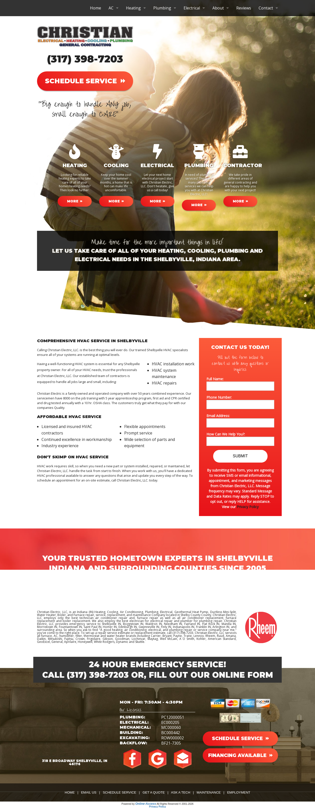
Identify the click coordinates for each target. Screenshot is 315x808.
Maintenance (209, 792)
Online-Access (145, 804)
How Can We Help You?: (240, 439)
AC (111, 8)
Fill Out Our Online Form (211, 675)
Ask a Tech (180, 792)
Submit (240, 456)
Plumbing (162, 8)
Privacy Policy (248, 506)
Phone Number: (240, 402)
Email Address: (240, 420)
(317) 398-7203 (85, 59)
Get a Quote (154, 792)
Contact (266, 8)
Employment (238, 792)
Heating (133, 8)
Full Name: (240, 384)
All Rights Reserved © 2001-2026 (175, 804)
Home (95, 8)
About (218, 8)
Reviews (243, 8)
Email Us (88, 792)
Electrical (192, 8)
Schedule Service (119, 792)
